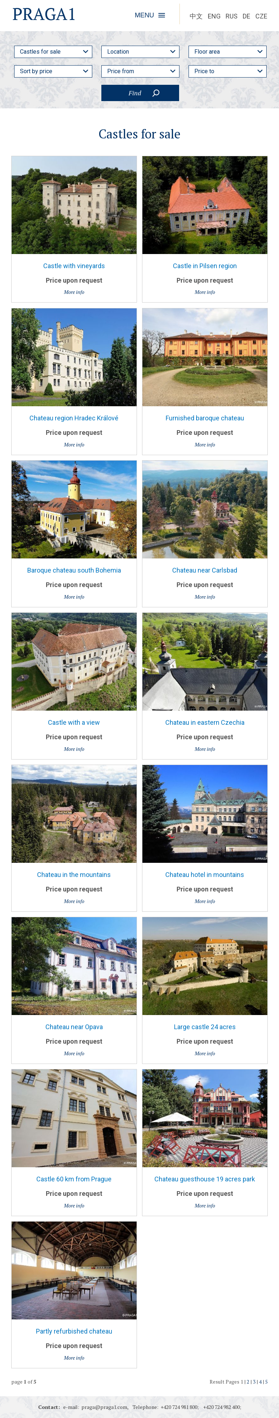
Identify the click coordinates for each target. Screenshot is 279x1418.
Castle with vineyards (74, 266)
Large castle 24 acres (205, 1027)
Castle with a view (74, 722)
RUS (232, 16)
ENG (214, 16)
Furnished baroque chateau (205, 418)
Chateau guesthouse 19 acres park (204, 1179)
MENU (144, 15)
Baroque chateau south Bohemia (74, 570)
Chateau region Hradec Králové (73, 418)
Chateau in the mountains (74, 874)
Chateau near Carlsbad (204, 570)
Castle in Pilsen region (205, 266)
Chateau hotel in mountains (204, 874)
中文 (196, 16)
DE (246, 16)
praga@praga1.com (104, 1407)
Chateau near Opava (74, 1027)
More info (74, 291)
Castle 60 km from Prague (74, 1179)
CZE (261, 16)
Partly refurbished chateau (74, 1331)
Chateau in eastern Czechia (204, 722)
